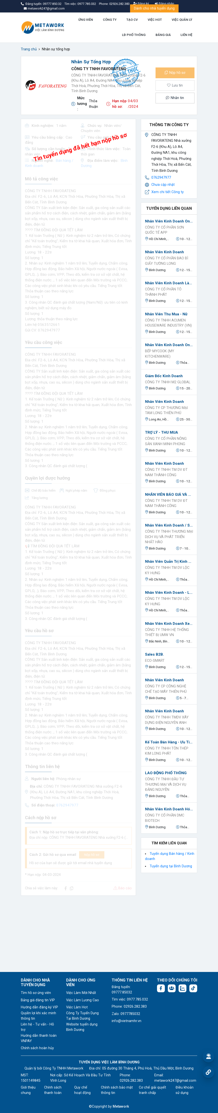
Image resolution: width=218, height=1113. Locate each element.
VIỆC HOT (155, 20)
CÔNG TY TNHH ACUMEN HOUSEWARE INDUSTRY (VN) (168, 323)
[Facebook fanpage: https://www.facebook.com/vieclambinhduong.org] (161, 988)
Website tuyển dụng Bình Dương (81, 1027)
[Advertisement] (78, 934)
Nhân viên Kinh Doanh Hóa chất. (169, 809)
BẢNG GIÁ (163, 35)
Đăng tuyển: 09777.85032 (122, 989)
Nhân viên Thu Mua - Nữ (166, 314)
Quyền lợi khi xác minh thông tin (38, 1016)
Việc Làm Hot (77, 1007)
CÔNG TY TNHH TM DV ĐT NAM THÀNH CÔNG (166, 472)
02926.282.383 (119, 4)
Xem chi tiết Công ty (167, 192)
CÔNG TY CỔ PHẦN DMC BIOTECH (164, 818)
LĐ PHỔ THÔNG (133, 35)
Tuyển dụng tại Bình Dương (171, 866)
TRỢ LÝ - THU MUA (161, 432)
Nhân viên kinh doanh (164, 252)
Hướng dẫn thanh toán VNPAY (39, 1038)
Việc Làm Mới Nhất (81, 993)
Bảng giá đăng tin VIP (38, 1000)
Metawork (121, 1106)
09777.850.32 (52, 4)
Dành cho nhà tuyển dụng (154, 8)
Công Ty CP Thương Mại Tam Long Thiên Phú (166, 410)
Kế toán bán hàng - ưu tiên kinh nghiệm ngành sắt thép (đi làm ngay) (169, 742)
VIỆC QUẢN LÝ (182, 20)
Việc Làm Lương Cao (82, 1000)
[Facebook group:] (172, 988)
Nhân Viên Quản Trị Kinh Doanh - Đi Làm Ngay (169, 561)
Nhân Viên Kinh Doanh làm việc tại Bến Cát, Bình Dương (169, 283)
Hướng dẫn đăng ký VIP (39, 1007)
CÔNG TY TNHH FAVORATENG (98, 68)
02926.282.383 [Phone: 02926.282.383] (131, 1081)
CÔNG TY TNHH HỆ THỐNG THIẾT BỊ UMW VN (167, 632)
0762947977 (161, 178)
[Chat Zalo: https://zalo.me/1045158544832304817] (182, 988)
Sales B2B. (154, 654)
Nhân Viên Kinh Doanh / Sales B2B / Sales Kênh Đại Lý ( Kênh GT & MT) (169, 525)
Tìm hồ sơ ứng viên (36, 993)
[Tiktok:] (193, 988)
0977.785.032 (87, 4)
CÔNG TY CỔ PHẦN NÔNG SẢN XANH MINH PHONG (166, 441)
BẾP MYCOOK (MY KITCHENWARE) (159, 354)
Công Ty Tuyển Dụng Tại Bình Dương (82, 1016)
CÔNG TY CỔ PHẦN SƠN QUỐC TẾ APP (164, 230)
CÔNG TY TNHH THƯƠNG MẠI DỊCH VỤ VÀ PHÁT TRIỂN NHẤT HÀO (169, 536)
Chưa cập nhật (163, 185)
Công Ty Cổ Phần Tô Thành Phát (163, 292)
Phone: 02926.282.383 (129, 1006)
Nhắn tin (175, 98)
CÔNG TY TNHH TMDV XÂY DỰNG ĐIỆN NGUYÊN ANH (167, 720)
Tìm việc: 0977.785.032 (130, 999)
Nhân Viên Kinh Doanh (164, 401)
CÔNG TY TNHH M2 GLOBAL (167, 382)
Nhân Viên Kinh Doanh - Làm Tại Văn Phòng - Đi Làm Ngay (169, 592)
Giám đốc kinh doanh (164, 376)
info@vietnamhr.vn (126, 1021)
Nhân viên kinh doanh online (169, 221)
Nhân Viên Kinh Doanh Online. (169, 345)
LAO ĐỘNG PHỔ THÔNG (166, 773)
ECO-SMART (155, 661)
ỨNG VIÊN (85, 20)
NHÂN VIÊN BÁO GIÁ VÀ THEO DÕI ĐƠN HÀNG (169, 494)
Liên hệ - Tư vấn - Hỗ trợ (37, 1027)
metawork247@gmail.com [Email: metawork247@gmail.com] (175, 1081)
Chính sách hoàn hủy (37, 1048)
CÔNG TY (110, 20)
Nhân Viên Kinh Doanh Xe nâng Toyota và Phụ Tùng (169, 623)
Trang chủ (29, 49)
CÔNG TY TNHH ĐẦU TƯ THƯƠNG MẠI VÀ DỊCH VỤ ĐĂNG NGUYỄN (165, 784)
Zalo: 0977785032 (126, 1014)
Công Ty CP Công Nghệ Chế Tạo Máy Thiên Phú (166, 689)
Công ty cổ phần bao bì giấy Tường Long (166, 261)
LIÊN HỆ (186, 35)
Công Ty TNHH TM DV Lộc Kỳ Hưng (167, 570)
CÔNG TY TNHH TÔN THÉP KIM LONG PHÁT (166, 751)
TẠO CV (132, 20)
